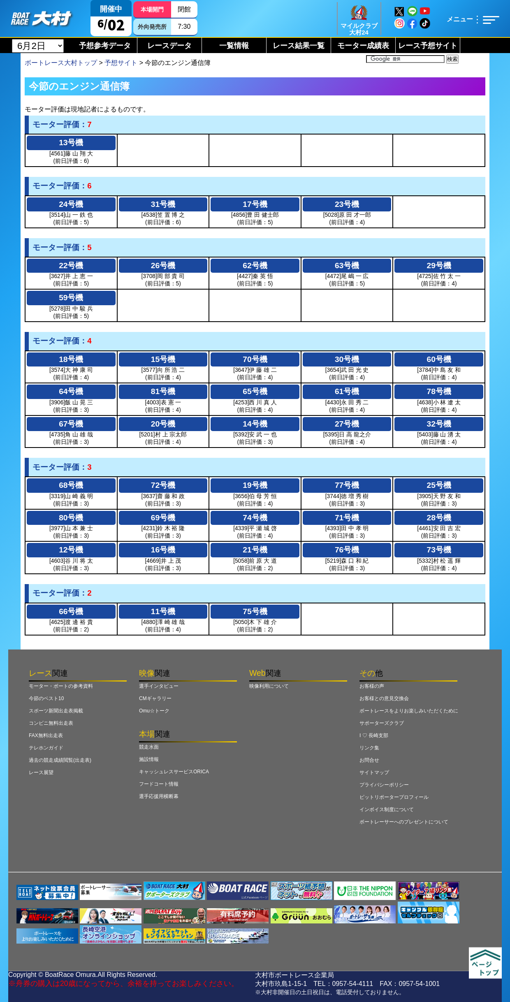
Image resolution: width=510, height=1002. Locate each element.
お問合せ (369, 760)
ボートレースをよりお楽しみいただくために (408, 711)
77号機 (347, 485)
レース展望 (41, 772)
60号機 (439, 359)
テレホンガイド (46, 748)
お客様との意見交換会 (384, 698)
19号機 (255, 485)
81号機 (163, 391)
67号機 (71, 424)
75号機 (255, 611)
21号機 (255, 549)
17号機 (255, 204)
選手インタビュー (158, 686)
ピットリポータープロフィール (394, 797)
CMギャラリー (155, 698)
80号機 (71, 517)
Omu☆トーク (154, 711)
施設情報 (149, 759)
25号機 (439, 485)
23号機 (347, 204)
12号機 (71, 549)
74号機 (255, 517)
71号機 (347, 517)
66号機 (71, 611)
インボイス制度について (386, 809)
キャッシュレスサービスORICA (174, 772)
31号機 (163, 204)
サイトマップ (374, 772)
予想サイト (120, 62)
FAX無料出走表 (46, 735)
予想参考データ (105, 46)
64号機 (71, 391)
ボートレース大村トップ (61, 62)
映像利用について (269, 686)
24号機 (71, 204)
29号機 (439, 265)
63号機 (347, 265)
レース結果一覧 (299, 46)
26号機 (163, 265)
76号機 (347, 549)
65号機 (255, 391)
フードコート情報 (158, 784)
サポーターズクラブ (381, 723)
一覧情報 (234, 46)
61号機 (347, 391)
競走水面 (149, 747)
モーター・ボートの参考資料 (61, 686)
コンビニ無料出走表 (51, 723)
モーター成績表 (363, 46)
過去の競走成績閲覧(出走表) (60, 760)
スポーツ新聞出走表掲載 (56, 711)
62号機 (255, 265)
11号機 (163, 611)
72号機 (163, 485)
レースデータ (169, 46)
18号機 (71, 359)
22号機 (71, 265)
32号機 (439, 424)
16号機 (163, 549)
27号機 (347, 424)
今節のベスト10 (46, 698)
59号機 (71, 297)
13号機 (71, 142)
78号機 (439, 391)
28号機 (439, 517)
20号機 (163, 424)
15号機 (163, 359)
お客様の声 (371, 686)
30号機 (347, 359)
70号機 (255, 359)
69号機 (163, 517)
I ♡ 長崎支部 (373, 735)
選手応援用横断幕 (158, 796)
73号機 (439, 549)
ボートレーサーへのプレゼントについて (403, 822)
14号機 (255, 424)
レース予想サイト (427, 46)
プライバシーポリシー (384, 785)
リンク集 (369, 748)
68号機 (71, 485)
